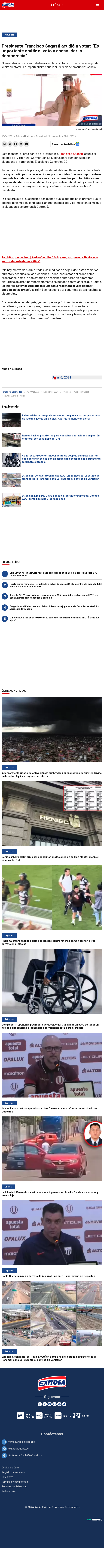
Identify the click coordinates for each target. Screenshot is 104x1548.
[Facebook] (40, 1404)
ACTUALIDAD (33, 392)
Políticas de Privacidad (14, 1486)
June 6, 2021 (61, 377)
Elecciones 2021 (50, 392)
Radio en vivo (9, 1491)
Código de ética (10, 1467)
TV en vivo (7, 1477)
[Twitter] (45, 1404)
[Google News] (59, 1404)
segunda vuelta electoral (13, 396)
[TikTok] (64, 1404)
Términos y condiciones (15, 1481)
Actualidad (9, 35)
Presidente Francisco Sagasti (76, 392)
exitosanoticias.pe (18, 1448)
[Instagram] (54, 1404)
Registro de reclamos (13, 1472)
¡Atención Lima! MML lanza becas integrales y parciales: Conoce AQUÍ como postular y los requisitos (60, 497)
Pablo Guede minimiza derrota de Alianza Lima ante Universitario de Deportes (48, 1276)
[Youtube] (49, 1404)
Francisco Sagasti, (71, 153)
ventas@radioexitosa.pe (21, 1441)
